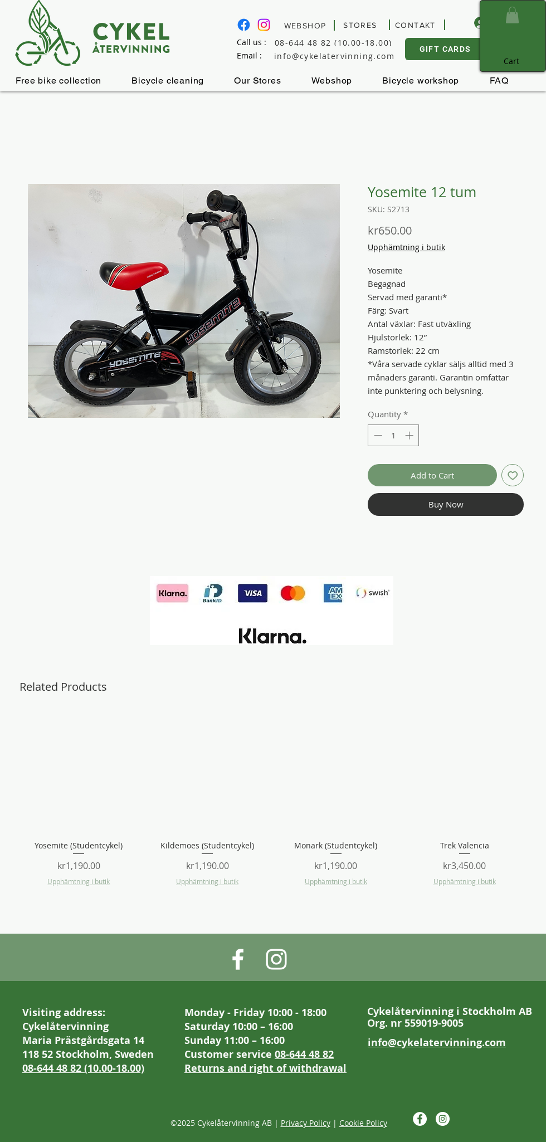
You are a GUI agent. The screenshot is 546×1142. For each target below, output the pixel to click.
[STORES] (362, 24)
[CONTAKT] (417, 24)
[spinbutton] (393, 435)
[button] (512, 15)
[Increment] (410, 435)
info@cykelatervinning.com (437, 1043)
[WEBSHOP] (307, 25)
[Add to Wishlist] (512, 475)
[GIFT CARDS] (446, 49)
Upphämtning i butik (406, 247)
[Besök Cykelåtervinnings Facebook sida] (244, 25)
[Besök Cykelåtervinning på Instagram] (264, 25)
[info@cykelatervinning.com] (343, 56)
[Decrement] (376, 435)
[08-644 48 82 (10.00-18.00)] (343, 42)
